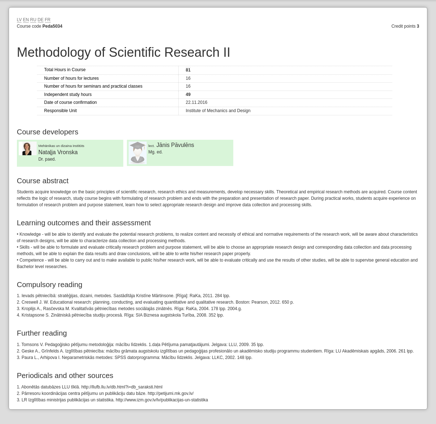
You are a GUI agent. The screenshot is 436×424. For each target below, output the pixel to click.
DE (41, 19)
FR (48, 19)
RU (33, 19)
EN (26, 19)
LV (19, 19)
